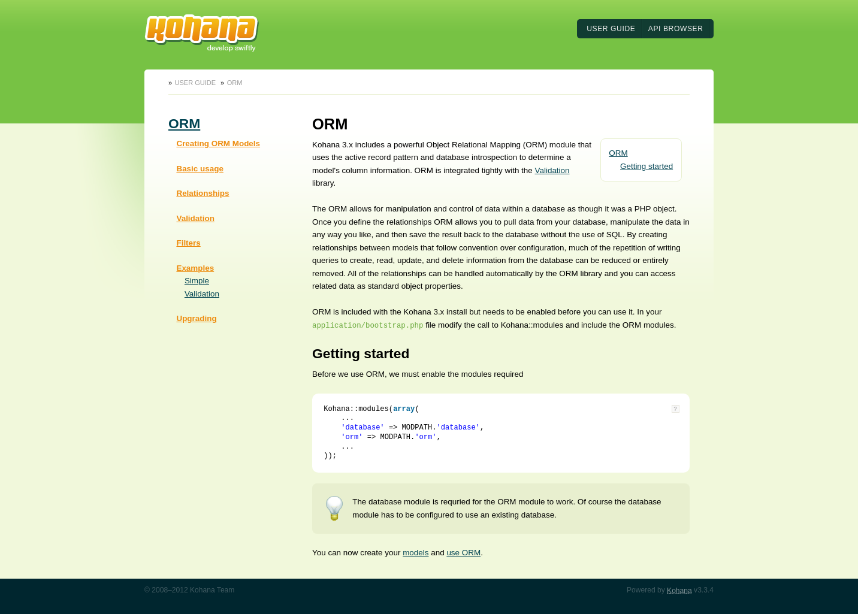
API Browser (675, 29)
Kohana (679, 590)
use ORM (463, 552)
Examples (195, 268)
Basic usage (199, 168)
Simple (197, 280)
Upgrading (196, 318)
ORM (235, 82)
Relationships (202, 193)
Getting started (646, 166)
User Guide (611, 29)
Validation (195, 218)
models (415, 552)
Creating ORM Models (218, 143)
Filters (188, 242)
